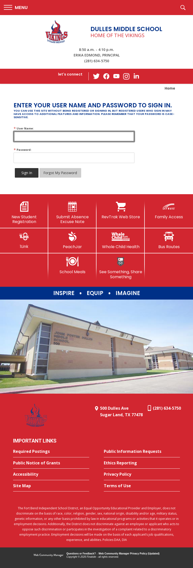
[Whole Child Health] (120, 240)
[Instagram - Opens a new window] (126, 76)
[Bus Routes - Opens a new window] (168, 240)
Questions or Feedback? (81, 553)
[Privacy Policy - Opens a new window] (142, 474)
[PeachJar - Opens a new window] (72, 240)
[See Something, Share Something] (120, 268)
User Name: (24, 128)
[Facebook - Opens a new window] (106, 76)
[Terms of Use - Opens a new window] (142, 486)
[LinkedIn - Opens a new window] (136, 76)
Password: (22, 149)
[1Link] (24, 240)
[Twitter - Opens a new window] (96, 76)
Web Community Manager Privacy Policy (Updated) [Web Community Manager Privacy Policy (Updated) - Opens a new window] (129, 553)
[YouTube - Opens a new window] (116, 76)
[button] (16, 7)
